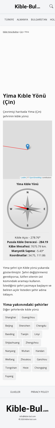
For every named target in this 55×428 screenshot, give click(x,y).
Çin (21, 32)
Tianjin (24, 334)
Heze (25, 367)
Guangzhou (28, 317)
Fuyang (9, 376)
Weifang (10, 359)
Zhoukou (26, 359)
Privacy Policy (40, 392)
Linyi (37, 334)
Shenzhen (24, 325)
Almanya (22, 19)
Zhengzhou (32, 342)
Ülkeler (15, 392)
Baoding (10, 334)
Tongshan (11, 367)
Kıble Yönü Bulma (10, 32)
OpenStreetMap (35, 178)
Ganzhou (42, 359)
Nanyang (10, 351)
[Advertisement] (27, 62)
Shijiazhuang (12, 342)
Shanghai (10, 317)
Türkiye (9, 19)
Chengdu (41, 325)
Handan (40, 351)
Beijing (9, 325)
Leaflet (23, 178)
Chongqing (41, 367)
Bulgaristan (39, 19)
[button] (27, 147)
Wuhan (25, 351)
